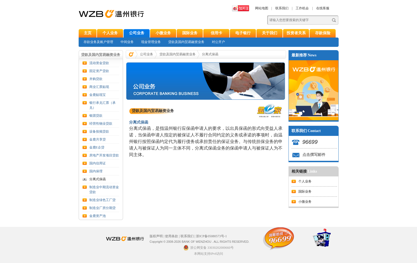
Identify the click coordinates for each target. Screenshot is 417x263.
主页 (88, 33)
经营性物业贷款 (100, 123)
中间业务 (127, 42)
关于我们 (269, 33)
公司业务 (136, 33)
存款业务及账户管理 (98, 42)
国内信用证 (97, 163)
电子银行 (243, 33)
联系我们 (282, 8)
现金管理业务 (151, 42)
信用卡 (216, 33)
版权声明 (156, 236)
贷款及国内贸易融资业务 (186, 42)
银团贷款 (95, 116)
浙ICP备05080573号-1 (211, 236)
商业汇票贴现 (99, 87)
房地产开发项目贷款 (104, 155)
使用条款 (171, 236)
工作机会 (302, 8)
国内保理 (95, 171)
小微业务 (163, 33)
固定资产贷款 (99, 71)
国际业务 (190, 33)
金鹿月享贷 (97, 139)
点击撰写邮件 (313, 155)
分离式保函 (97, 179)
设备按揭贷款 (99, 131)
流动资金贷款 (99, 63)
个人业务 (110, 33)
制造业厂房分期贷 (102, 208)
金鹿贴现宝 (97, 95)
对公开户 (218, 42)
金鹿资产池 (97, 216)
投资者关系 (296, 33)
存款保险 (322, 33)
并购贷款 (95, 79)
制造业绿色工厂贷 (102, 200)
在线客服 (322, 8)
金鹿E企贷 (96, 147)
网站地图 (261, 8)
